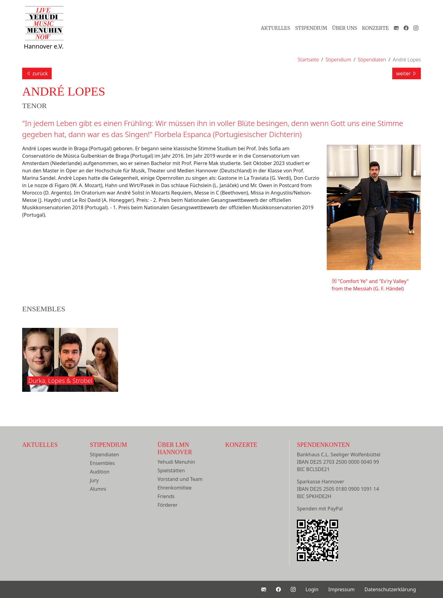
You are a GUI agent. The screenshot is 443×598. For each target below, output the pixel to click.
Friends (166, 496)
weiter (406, 73)
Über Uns (344, 28)
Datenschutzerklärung (390, 589)
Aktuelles (275, 28)
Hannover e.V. (43, 34)
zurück (37, 73)
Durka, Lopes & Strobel (60, 380)
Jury (94, 480)
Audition (100, 471)
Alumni (98, 489)
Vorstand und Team (180, 479)
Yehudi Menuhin (176, 461)
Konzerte (375, 28)
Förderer (168, 505)
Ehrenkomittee (175, 487)
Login (311, 589)
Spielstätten (171, 470)
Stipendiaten (104, 454)
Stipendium (311, 28)
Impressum (341, 589)
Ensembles (102, 463)
